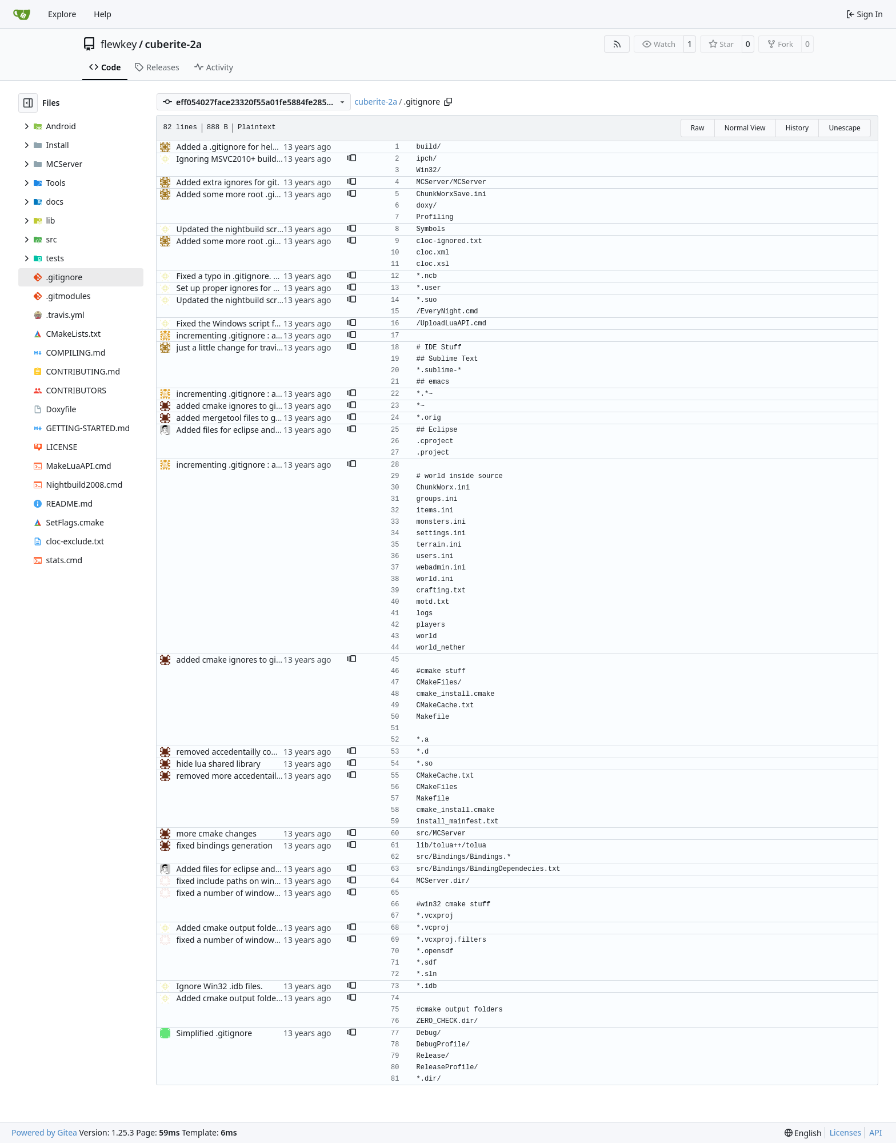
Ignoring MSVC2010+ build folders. (242, 158)
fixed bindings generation (225, 845)
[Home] (22, 14)
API (875, 1132)
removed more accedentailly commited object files (271, 775)
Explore (62, 14)
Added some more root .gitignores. (242, 194)
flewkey (119, 44)
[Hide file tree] (28, 103)
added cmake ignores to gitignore (240, 405)
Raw (698, 128)
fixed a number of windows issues (240, 892)
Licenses (846, 1132)
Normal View (745, 128)
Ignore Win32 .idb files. (220, 986)
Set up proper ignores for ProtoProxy (246, 287)
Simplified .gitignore (215, 1032)
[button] (351, 159)
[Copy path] (448, 102)
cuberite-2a (173, 44)
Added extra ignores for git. (228, 182)
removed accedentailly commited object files (260, 751)
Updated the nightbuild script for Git (245, 229)
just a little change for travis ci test (241, 347)
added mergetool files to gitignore (241, 417)
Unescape (844, 128)
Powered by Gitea (44, 1132)
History (797, 128)
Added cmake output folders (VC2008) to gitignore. (272, 927)
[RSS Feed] (617, 44)
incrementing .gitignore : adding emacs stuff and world (280, 335)
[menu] (803, 1133)
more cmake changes (217, 833)
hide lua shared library (219, 763)
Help (102, 14)
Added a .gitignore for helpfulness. (242, 146)
